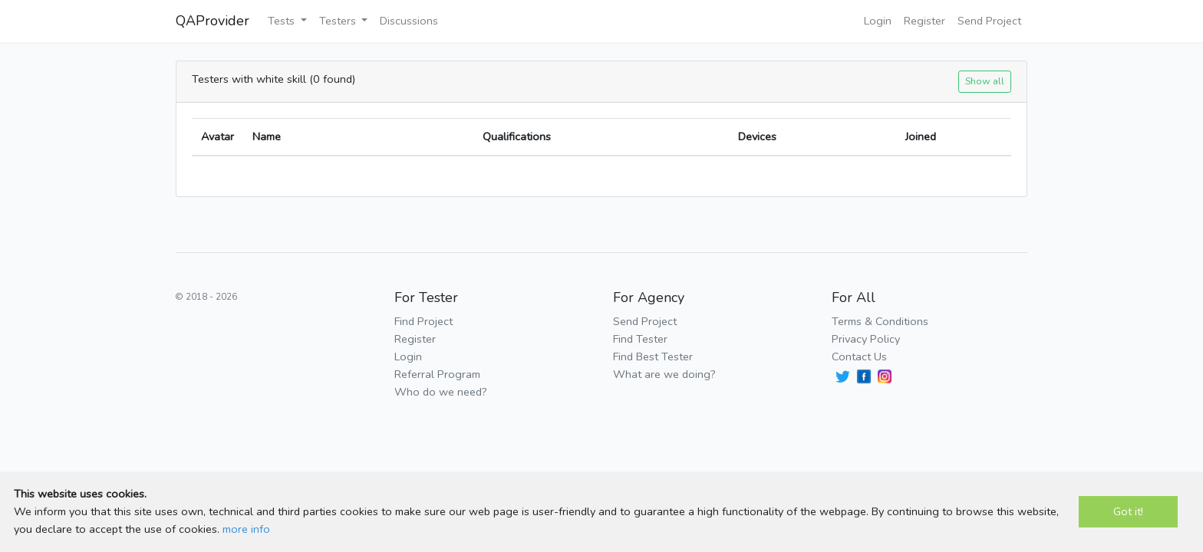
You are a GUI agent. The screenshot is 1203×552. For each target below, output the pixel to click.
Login (878, 20)
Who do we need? (440, 391)
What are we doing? (664, 374)
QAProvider (212, 21)
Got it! (1128, 511)
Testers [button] (339, 20)
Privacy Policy (866, 339)
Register (924, 20)
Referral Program (437, 374)
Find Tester (640, 339)
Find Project (423, 321)
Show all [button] (984, 80)
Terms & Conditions (880, 321)
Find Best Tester (653, 356)
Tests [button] (283, 20)
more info (246, 529)
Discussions (409, 20)
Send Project (989, 20)
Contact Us (859, 356)
